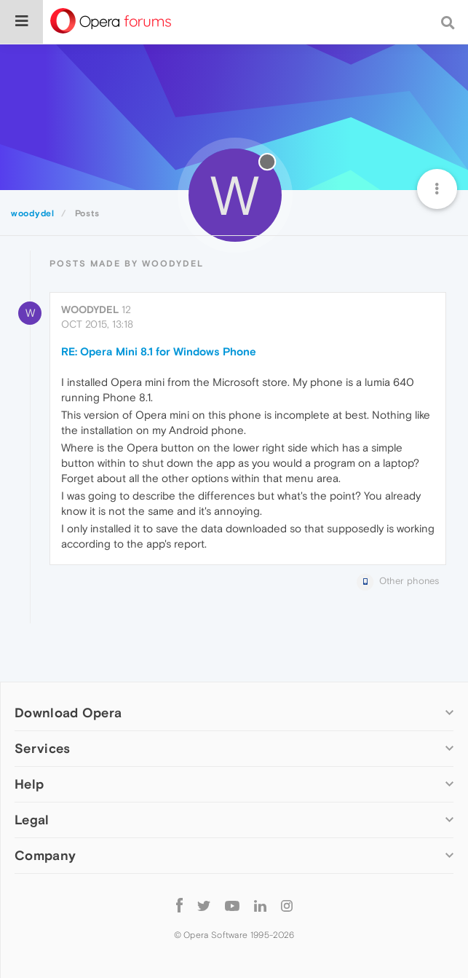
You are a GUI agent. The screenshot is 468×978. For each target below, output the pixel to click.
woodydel (90, 309)
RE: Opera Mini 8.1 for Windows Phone (158, 351)
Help (29, 784)
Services (42, 748)
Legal (32, 819)
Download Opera (68, 712)
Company (45, 855)
